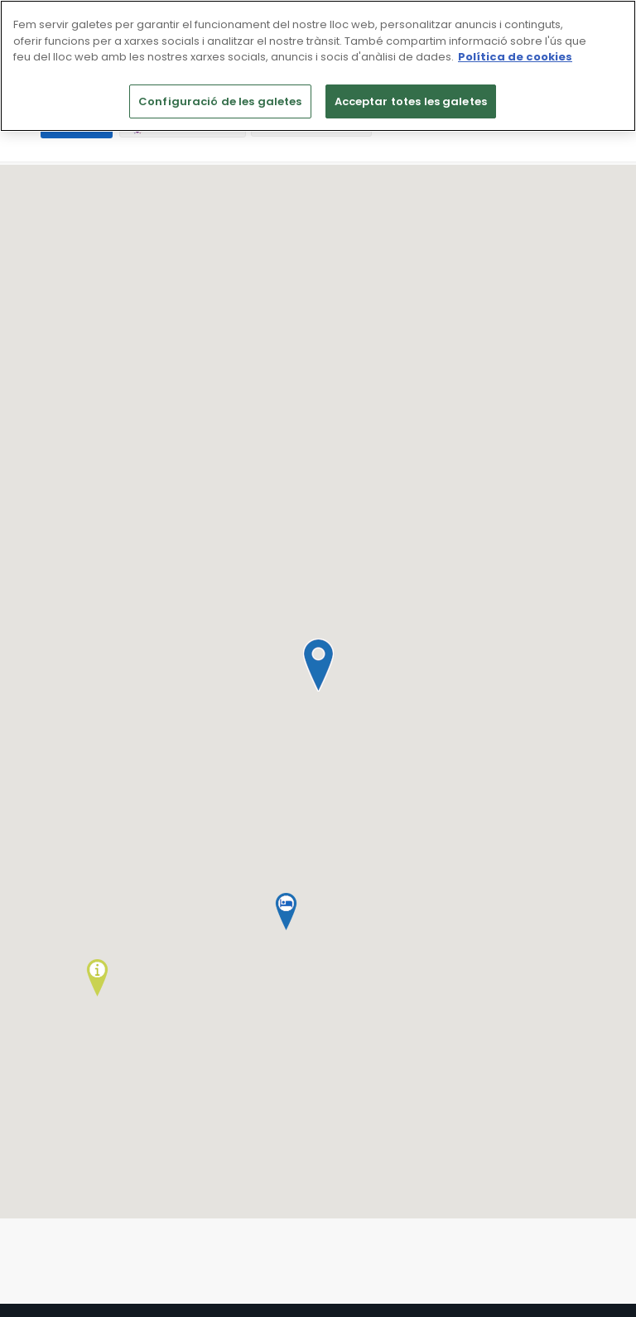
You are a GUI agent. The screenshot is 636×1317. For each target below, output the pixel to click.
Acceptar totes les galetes (411, 101)
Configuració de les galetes (220, 101)
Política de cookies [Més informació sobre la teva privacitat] (515, 57)
